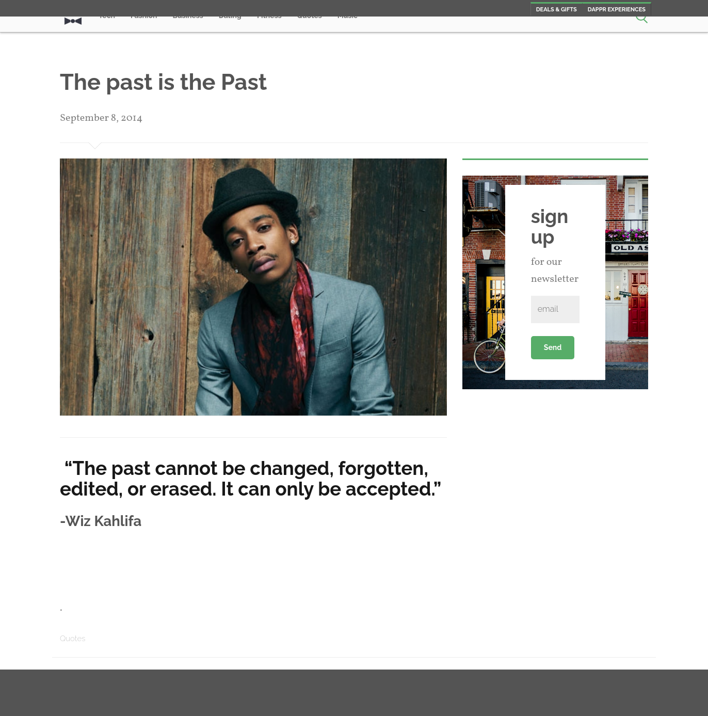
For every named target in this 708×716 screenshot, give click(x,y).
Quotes (72, 638)
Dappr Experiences (617, 9)
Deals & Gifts (556, 9)
